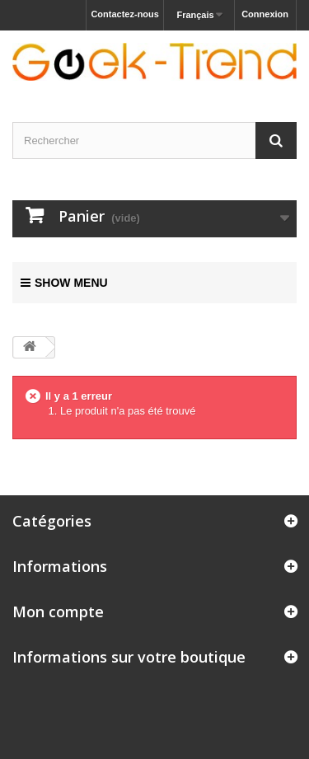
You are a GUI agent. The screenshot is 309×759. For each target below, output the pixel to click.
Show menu (64, 282)
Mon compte (58, 611)
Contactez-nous (125, 14)
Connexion (264, 14)
